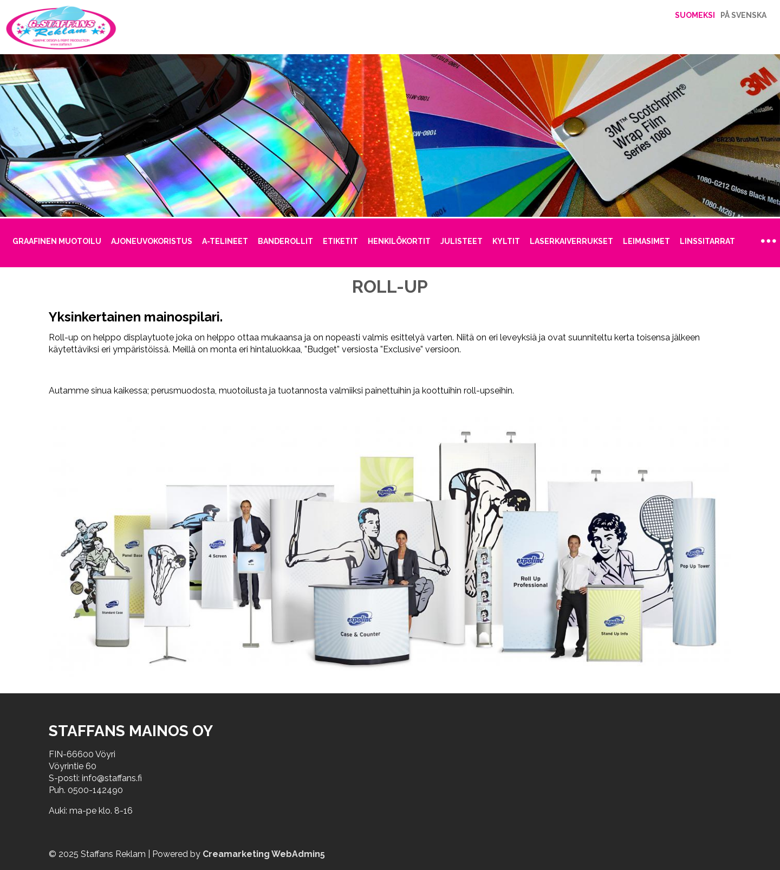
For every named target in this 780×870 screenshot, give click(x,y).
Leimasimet (646, 241)
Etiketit (340, 241)
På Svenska (743, 15)
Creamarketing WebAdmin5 (264, 854)
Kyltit (506, 241)
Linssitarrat (707, 241)
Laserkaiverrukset (571, 241)
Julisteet (461, 241)
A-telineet (225, 241)
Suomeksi (695, 15)
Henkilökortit (399, 241)
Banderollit (285, 241)
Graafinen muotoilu (56, 241)
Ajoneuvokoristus (151, 241)
